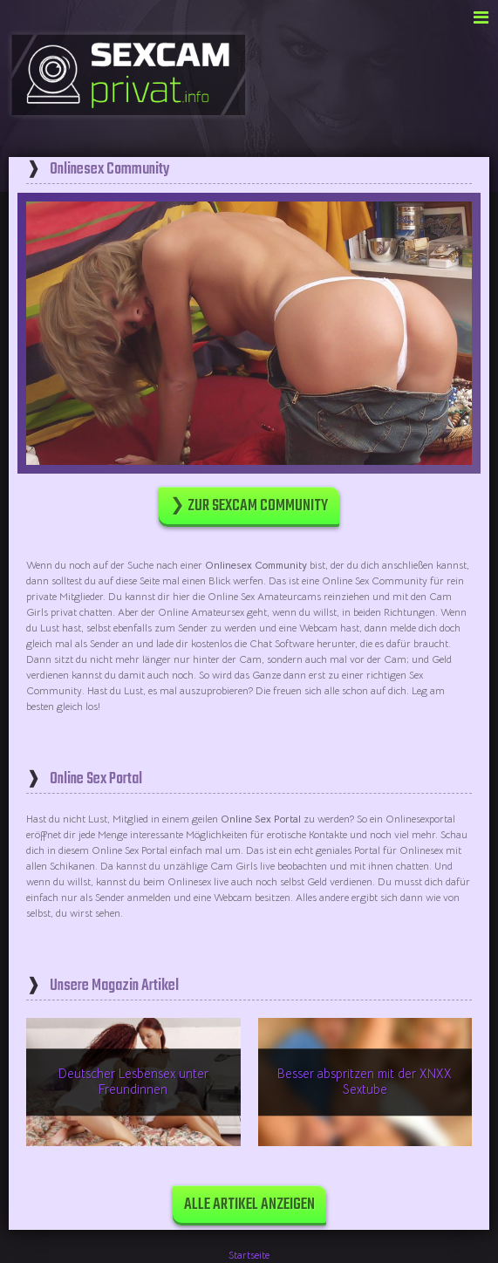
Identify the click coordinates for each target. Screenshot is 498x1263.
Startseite (249, 1254)
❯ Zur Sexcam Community (249, 506)
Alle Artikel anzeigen (249, 1205)
